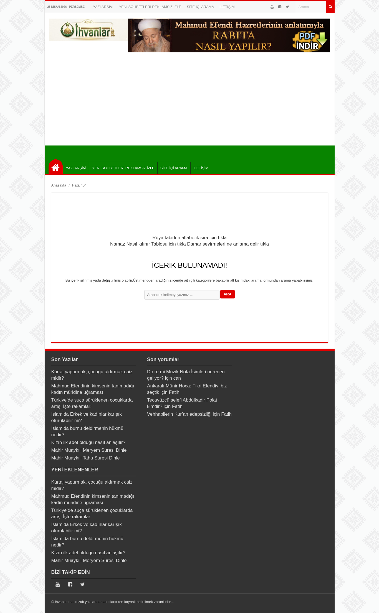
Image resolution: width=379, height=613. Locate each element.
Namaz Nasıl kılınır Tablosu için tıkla (148, 244)
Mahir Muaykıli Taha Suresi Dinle (85, 458)
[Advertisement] (190, 104)
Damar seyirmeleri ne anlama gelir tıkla (228, 244)
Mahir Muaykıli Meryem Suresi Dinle (89, 450)
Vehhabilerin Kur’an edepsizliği (179, 414)
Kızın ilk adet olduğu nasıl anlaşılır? (88, 442)
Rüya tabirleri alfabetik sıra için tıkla (189, 237)
